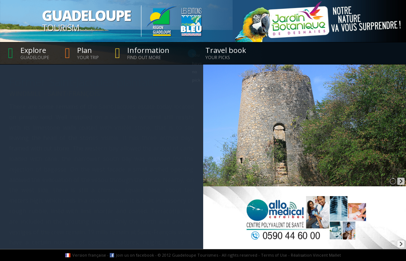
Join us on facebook (135, 255)
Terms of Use (274, 255)
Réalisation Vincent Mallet (316, 255)
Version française (89, 255)
